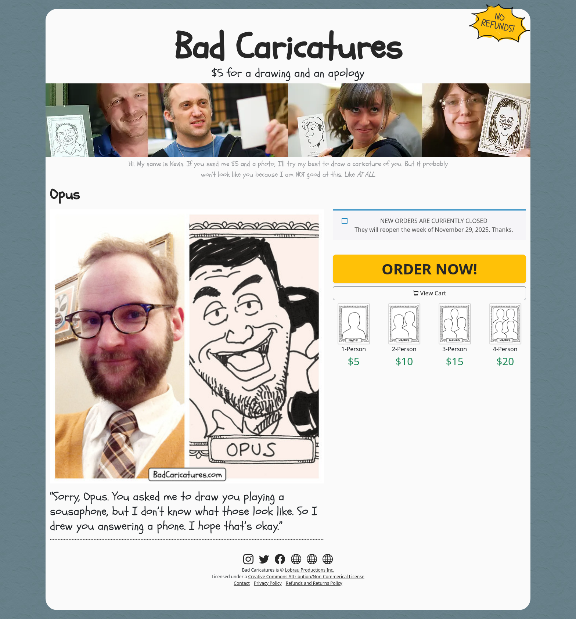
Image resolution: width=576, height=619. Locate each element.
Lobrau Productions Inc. (309, 570)
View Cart (429, 293)
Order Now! (429, 269)
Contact (241, 583)
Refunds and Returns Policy (314, 583)
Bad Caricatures (288, 47)
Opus (65, 194)
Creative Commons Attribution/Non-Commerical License (306, 576)
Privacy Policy (268, 583)
